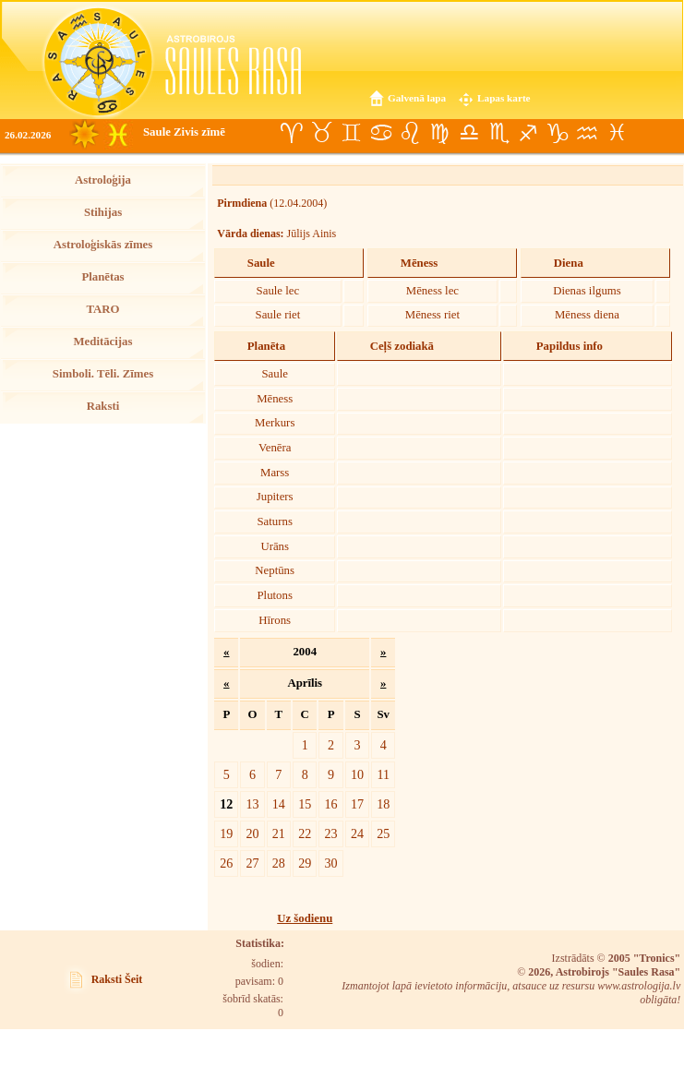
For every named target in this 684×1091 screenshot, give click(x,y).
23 (331, 833)
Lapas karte (504, 97)
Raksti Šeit (117, 979)
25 (383, 833)
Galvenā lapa (417, 97)
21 (278, 833)
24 (357, 833)
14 (278, 804)
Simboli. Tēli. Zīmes (103, 373)
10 (357, 774)
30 (331, 863)
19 (226, 833)
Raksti (103, 406)
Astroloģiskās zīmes (103, 244)
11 (383, 774)
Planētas (102, 276)
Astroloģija (103, 180)
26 (226, 863)
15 (304, 804)
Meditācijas (103, 341)
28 (278, 863)
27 (252, 863)
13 (252, 804)
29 (304, 863)
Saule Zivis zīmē (184, 132)
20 (252, 833)
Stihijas (103, 212)
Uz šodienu (304, 918)
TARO (102, 309)
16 (331, 804)
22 (304, 833)
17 (357, 804)
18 (383, 804)
